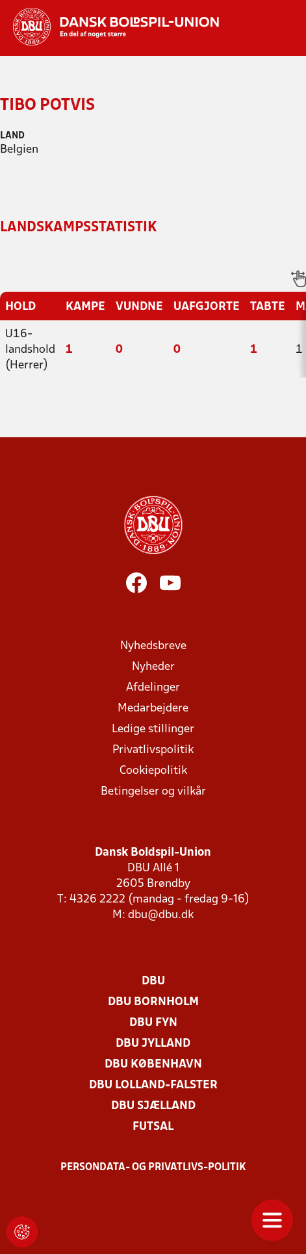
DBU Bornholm (153, 1002)
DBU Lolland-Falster (153, 1085)
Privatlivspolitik (153, 750)
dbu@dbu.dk (161, 915)
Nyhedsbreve (153, 646)
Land (12, 136)
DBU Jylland (153, 1043)
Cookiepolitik (153, 770)
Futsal (153, 1126)
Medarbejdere (153, 708)
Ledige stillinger (153, 729)
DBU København (153, 1064)
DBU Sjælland (153, 1106)
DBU (153, 981)
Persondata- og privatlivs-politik (153, 1167)
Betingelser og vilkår (153, 791)
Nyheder (153, 666)
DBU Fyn (153, 1023)
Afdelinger (153, 687)
